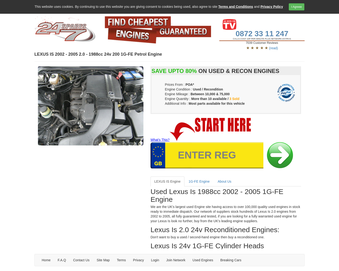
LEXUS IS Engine (167, 181)
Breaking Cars (230, 260)
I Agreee (296, 7)
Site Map (103, 260)
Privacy (138, 260)
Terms (121, 260)
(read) (273, 48)
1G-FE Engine (199, 181)
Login (155, 260)
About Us (224, 181)
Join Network (175, 260)
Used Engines (202, 260)
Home (46, 260)
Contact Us (81, 260)
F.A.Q (62, 260)
